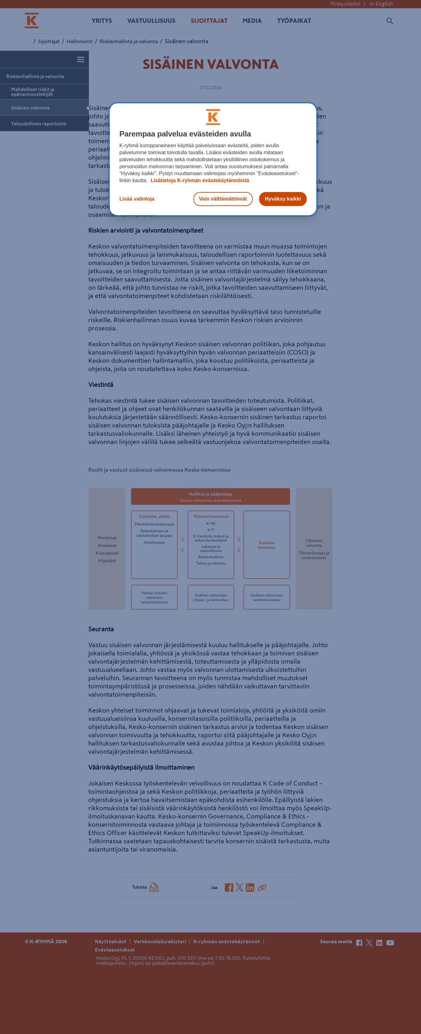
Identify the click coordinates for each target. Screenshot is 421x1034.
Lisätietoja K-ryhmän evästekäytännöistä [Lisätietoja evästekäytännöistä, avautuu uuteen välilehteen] (199, 180)
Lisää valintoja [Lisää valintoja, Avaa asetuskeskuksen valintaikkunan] (136, 199)
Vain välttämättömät (223, 199)
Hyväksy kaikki (283, 199)
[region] (213, 159)
